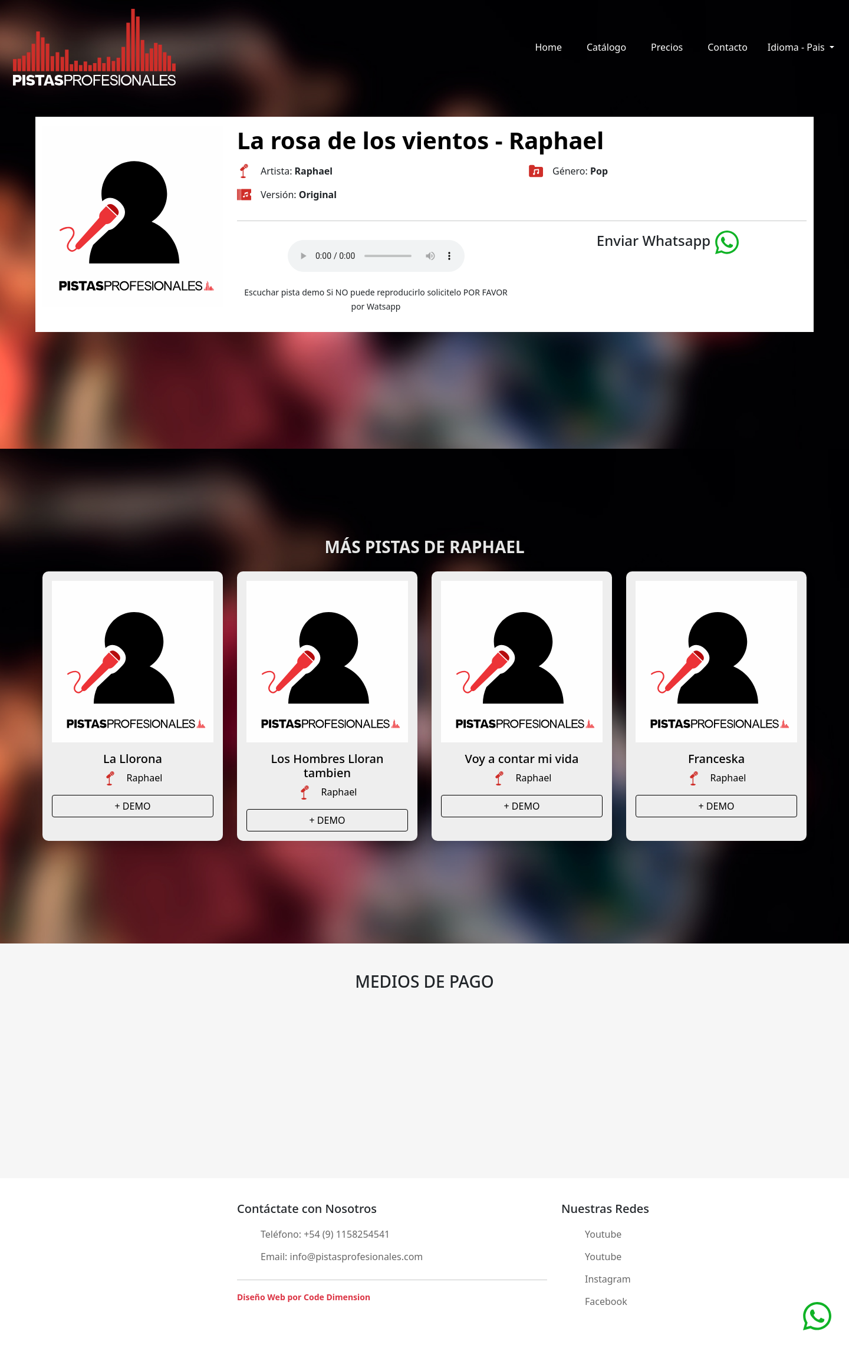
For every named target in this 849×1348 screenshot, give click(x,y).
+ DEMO (133, 806)
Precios (667, 47)
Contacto (728, 47)
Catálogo (606, 47)
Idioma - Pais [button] (797, 47)
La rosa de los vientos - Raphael (420, 140)
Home (548, 47)
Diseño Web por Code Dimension (303, 1297)
